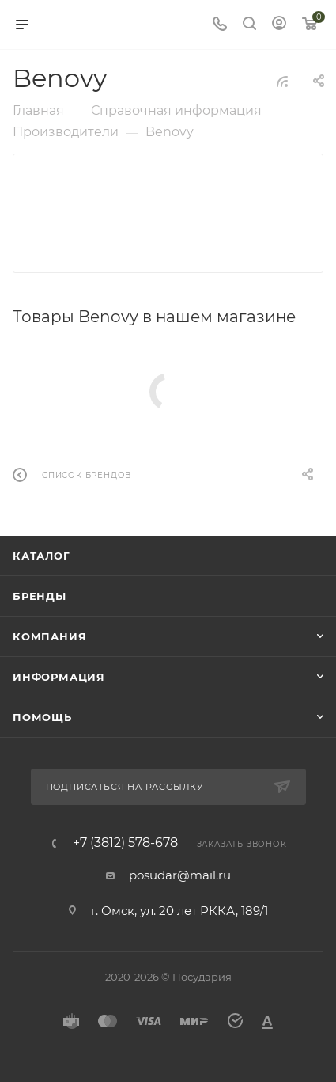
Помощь (42, 717)
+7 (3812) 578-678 (125, 843)
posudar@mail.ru (180, 875)
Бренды (39, 596)
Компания (49, 636)
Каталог (41, 555)
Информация (59, 676)
